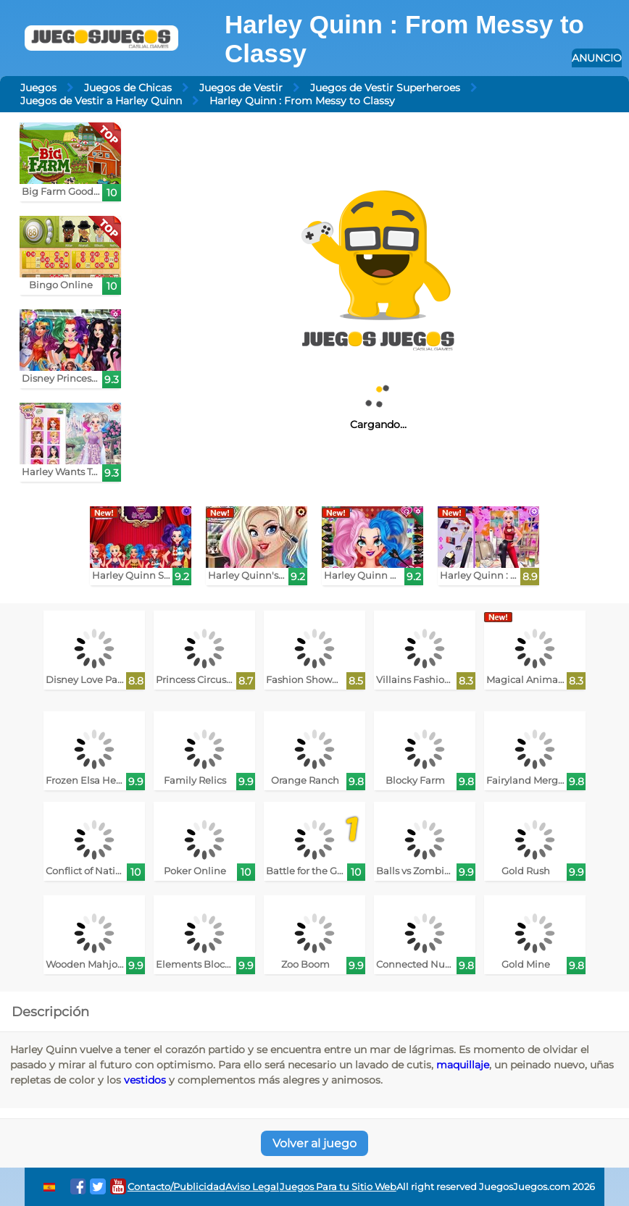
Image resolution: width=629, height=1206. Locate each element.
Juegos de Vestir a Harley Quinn (101, 100)
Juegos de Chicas (128, 87)
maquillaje (462, 1064)
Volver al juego (314, 1143)
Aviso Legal (252, 1186)
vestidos (145, 1079)
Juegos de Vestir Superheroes (385, 87)
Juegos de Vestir (241, 87)
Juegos (38, 87)
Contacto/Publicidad (176, 1186)
